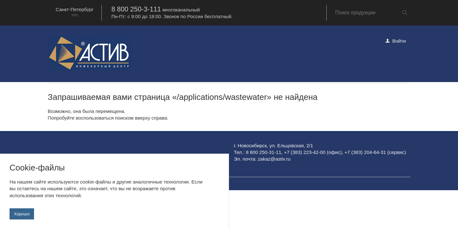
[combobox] (75, 12)
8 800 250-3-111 (136, 9)
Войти (399, 41)
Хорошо (22, 214)
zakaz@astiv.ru (274, 159)
